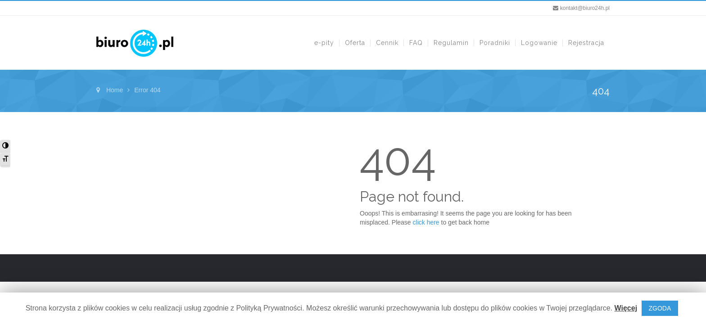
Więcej (626, 308)
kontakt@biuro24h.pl (585, 8)
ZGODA (660, 308)
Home (114, 90)
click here (426, 222)
